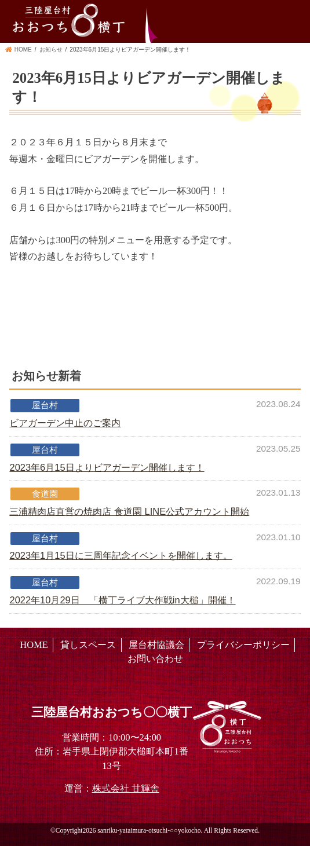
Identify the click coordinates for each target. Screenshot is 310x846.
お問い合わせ (155, 658)
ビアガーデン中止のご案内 (65, 422)
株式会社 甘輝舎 (125, 788)
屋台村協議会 (156, 644)
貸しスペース (88, 644)
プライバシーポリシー (243, 644)
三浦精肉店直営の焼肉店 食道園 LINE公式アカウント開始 (129, 511)
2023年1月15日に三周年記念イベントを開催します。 (120, 555)
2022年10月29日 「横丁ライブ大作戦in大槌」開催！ (122, 600)
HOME (34, 644)
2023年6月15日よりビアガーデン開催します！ (106, 467)
